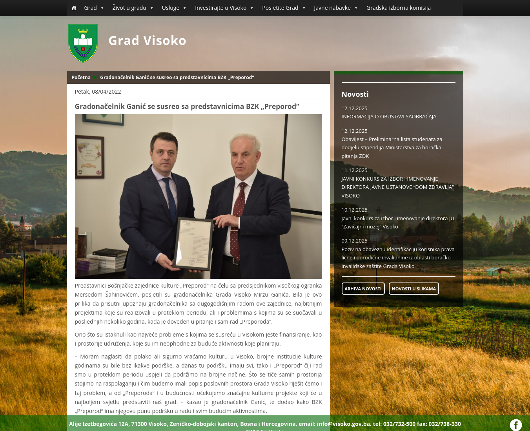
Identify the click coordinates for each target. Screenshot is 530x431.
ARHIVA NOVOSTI (363, 289)
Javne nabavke (336, 8)
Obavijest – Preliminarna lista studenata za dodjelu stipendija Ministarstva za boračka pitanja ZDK (392, 147)
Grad (94, 8)
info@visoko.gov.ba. (344, 423)
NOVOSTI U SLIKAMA (414, 289)
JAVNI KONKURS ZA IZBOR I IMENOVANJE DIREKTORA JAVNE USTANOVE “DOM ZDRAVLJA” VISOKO (398, 187)
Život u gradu (133, 8)
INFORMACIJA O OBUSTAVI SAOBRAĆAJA (389, 116)
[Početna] (73, 8)
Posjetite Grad (284, 8)
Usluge (174, 8)
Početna (81, 77)
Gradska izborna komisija (398, 7)
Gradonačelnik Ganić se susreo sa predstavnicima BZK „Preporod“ (177, 77)
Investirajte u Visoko (224, 8)
